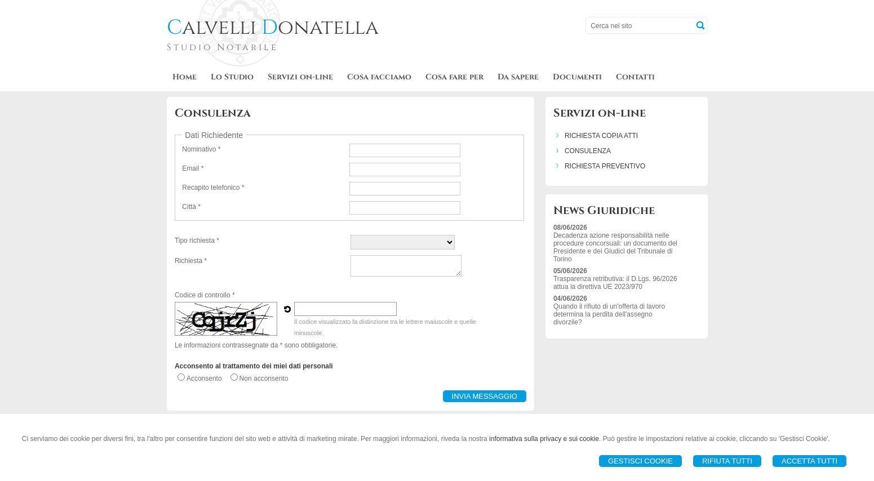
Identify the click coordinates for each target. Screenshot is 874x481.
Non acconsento (264, 378)
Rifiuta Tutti (727, 461)
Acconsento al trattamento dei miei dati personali (254, 366)
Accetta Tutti (809, 461)
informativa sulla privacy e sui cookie (544, 439)
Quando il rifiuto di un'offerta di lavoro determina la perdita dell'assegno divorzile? (609, 314)
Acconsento (204, 378)
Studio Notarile (222, 47)
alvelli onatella (273, 27)
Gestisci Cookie (640, 461)
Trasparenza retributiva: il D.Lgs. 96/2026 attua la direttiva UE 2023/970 (615, 283)
